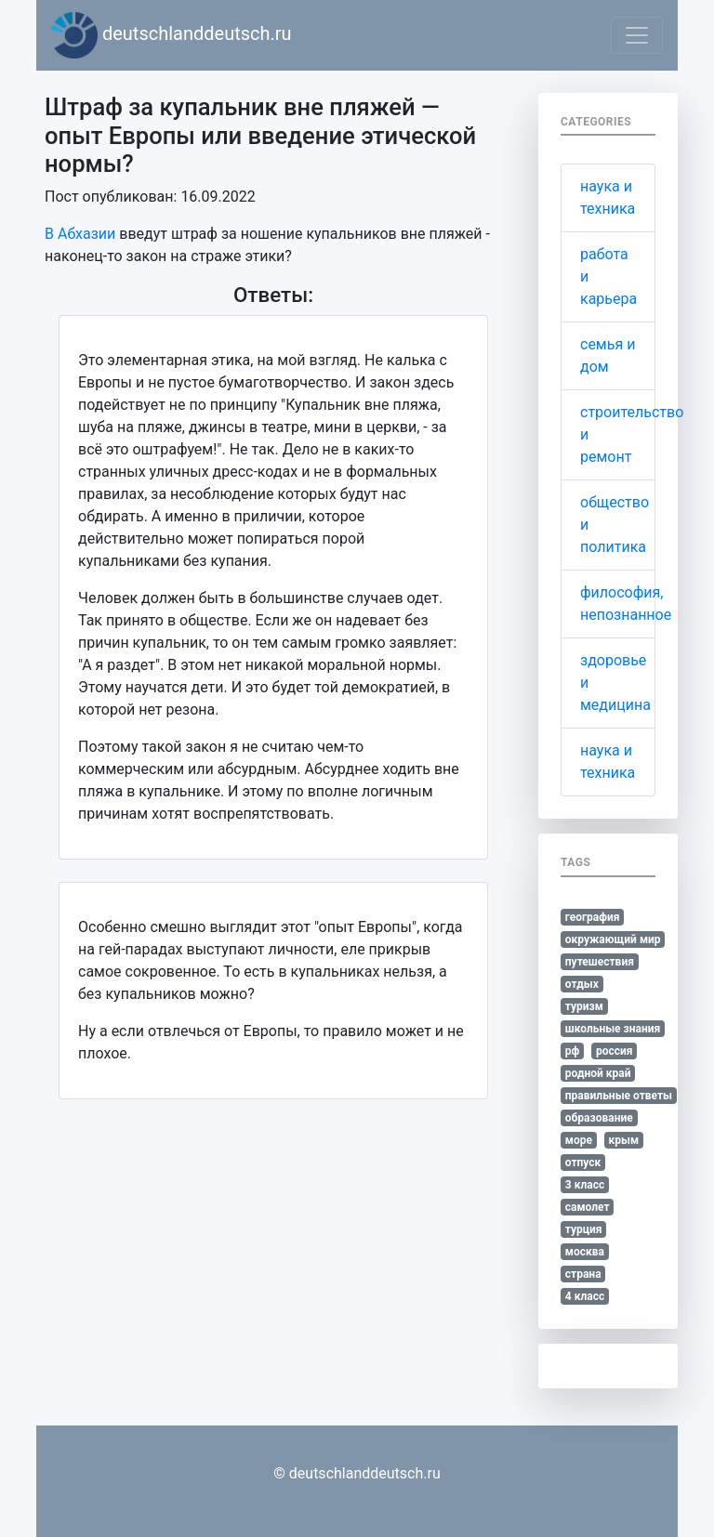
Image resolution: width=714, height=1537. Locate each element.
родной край (598, 1073)
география (592, 917)
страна (583, 1274)
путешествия (599, 961)
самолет (587, 1207)
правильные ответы (618, 1095)
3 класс (584, 1184)
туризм (584, 1006)
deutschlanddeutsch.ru (171, 35)
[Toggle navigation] (637, 35)
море (578, 1140)
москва (584, 1251)
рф (572, 1051)
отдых (582, 984)
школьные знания (612, 1028)
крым (623, 1140)
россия (614, 1051)
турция (583, 1229)
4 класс (584, 1296)
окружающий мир (613, 939)
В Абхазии (80, 234)
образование (599, 1117)
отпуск (583, 1162)
